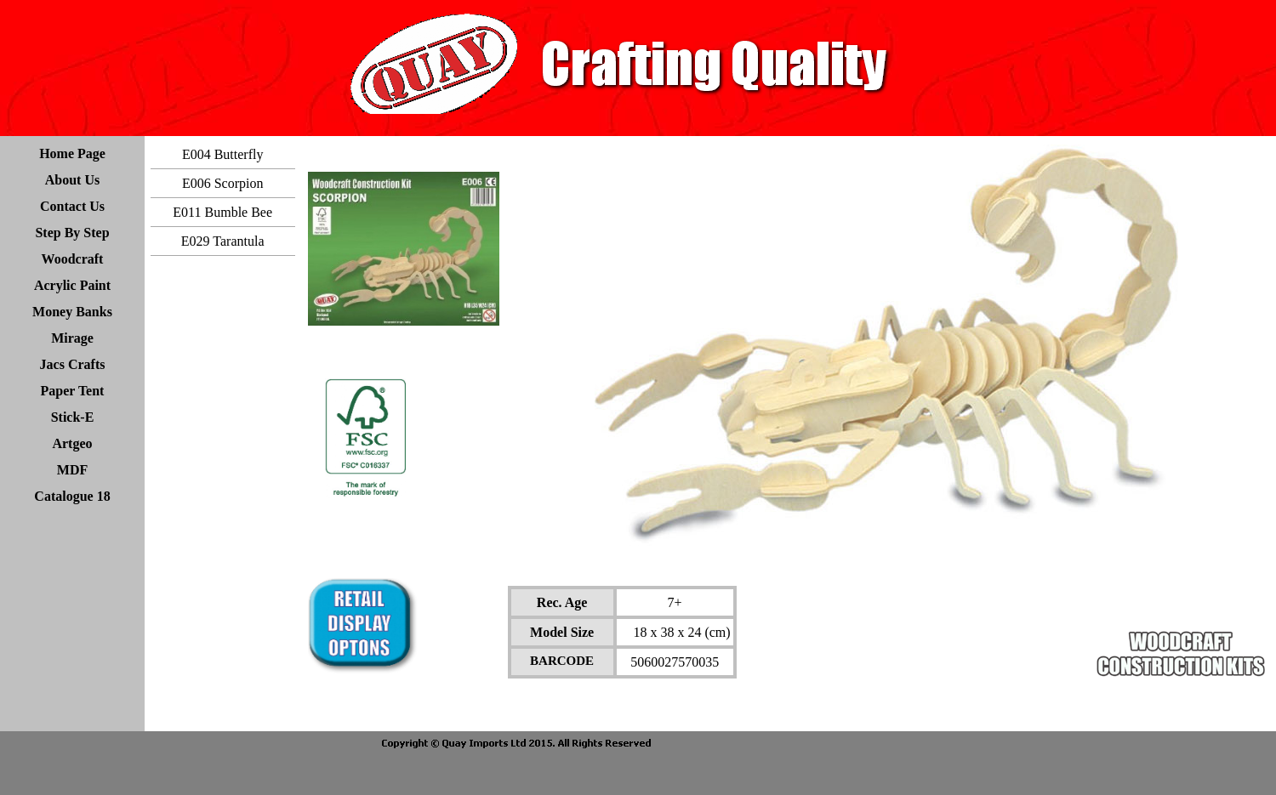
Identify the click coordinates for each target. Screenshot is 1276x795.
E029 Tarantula (223, 241)
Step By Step (72, 232)
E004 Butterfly (223, 154)
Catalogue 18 (72, 496)
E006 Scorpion (223, 183)
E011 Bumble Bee (222, 212)
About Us (72, 180)
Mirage (72, 338)
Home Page (72, 153)
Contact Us (72, 206)
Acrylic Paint (72, 285)
